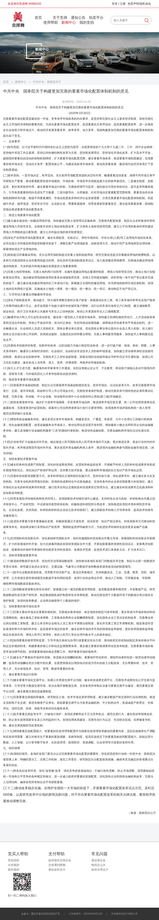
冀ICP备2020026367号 (45, 913)
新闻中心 (68, 22)
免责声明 (133, 3)
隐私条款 (145, 3)
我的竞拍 (86, 22)
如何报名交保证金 (59, 860)
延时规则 (13, 869)
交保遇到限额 (56, 865)
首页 (38, 18)
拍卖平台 (96, 18)
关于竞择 (60, 18)
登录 (114, 3)
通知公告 (78, 18)
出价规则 (13, 865)
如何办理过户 (99, 869)
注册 (123, 3)
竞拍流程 (13, 860)
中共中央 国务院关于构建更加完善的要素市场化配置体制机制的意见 (47, 81)
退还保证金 (98, 860)
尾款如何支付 (56, 869)
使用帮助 (50, 22)
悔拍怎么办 (98, 865)
